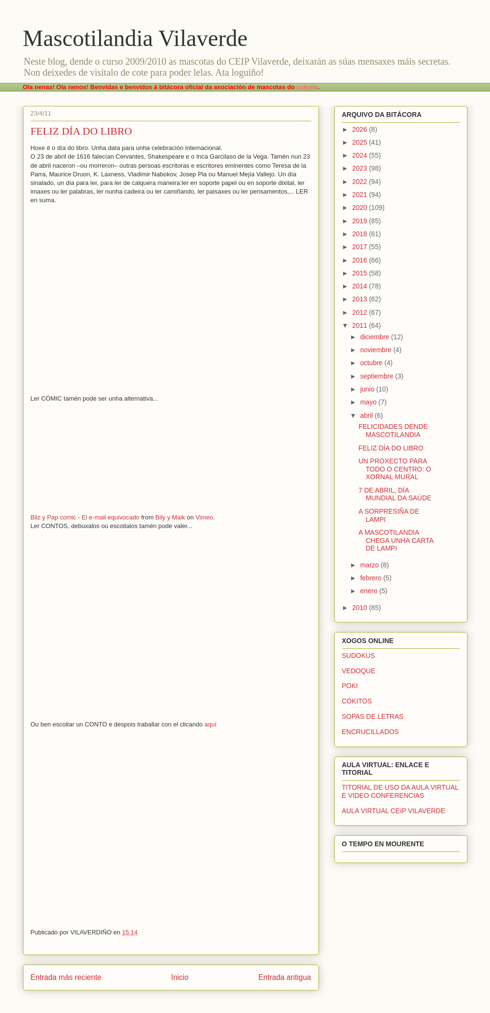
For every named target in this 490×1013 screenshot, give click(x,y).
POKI (350, 686)
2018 (360, 234)
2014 (360, 286)
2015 (360, 273)
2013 (360, 299)
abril (367, 415)
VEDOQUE (359, 671)
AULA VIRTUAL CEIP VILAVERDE (393, 811)
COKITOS (357, 701)
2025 (360, 142)
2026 (360, 129)
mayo (369, 402)
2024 (360, 155)
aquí (211, 724)
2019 (360, 221)
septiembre (377, 376)
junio (368, 389)
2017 (360, 247)
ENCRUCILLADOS (370, 732)
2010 (360, 607)
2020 (360, 207)
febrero (371, 578)
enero (369, 591)
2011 (360, 325)
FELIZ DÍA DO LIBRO (390, 448)
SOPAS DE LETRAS (373, 716)
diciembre (375, 337)
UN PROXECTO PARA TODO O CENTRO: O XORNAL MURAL (394, 469)
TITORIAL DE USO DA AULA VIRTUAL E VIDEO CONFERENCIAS (400, 791)
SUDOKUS (358, 655)
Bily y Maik (170, 517)
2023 (360, 168)
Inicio (179, 977)
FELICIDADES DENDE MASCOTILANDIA (393, 430)
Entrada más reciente (66, 977)
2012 (360, 312)
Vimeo (204, 517)
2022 (360, 181)
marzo (370, 565)
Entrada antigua (284, 977)
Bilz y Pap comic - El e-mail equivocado (85, 517)
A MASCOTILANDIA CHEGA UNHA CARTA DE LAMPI (395, 541)
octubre (372, 363)
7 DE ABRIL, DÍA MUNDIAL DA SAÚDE (394, 494)
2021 (360, 194)
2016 (360, 260)
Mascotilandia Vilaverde (135, 38)
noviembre (376, 350)
